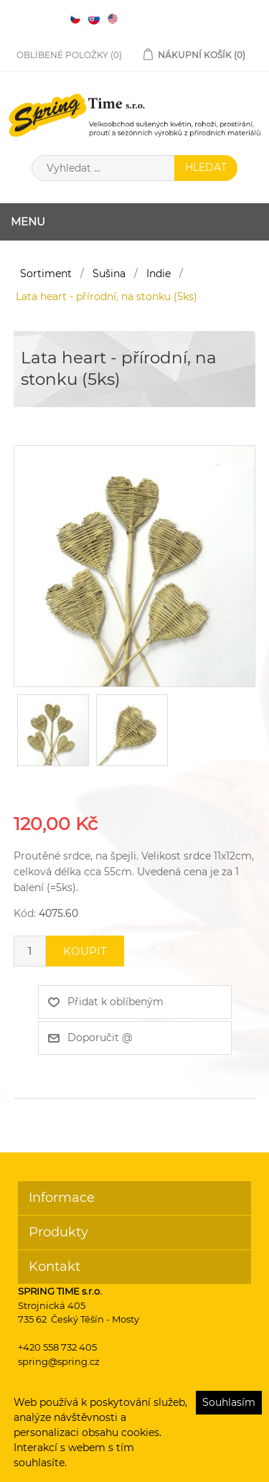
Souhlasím (228, 1402)
